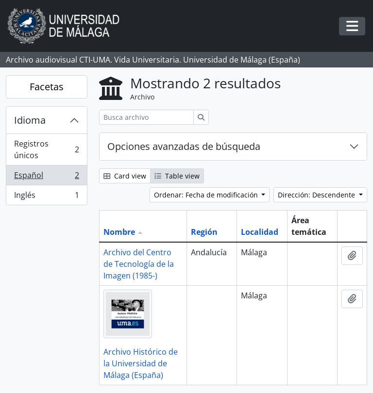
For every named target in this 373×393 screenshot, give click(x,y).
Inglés (46, 197)
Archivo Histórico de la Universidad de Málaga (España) (140, 363)
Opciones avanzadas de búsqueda (183, 146)
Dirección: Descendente (317, 194)
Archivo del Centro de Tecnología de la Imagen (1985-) (138, 264)
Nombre (119, 232)
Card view (124, 175)
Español (46, 177)
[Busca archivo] (146, 117)
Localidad (259, 232)
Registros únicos (46, 149)
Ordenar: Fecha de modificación (207, 194)
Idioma (30, 120)
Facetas (47, 86)
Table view (177, 175)
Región (204, 232)
